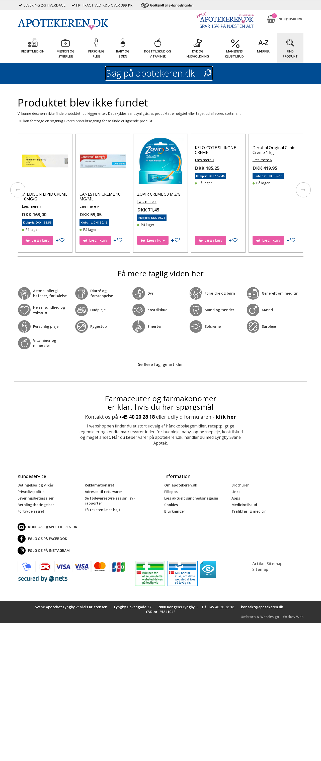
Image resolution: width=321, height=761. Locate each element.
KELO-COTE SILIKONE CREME (215, 150)
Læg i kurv (37, 240)
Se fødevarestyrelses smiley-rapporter (110, 501)
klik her (226, 416)
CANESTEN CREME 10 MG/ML (99, 196)
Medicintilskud (244, 504)
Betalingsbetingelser (36, 504)
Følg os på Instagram (44, 551)
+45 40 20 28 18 (137, 416)
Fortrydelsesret (31, 511)
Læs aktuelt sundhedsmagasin (191, 498)
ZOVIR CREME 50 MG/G (159, 194)
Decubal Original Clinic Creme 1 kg (274, 150)
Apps (235, 498)
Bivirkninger (174, 511)
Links (235, 491)
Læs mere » (31, 206)
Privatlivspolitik (31, 491)
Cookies (171, 504)
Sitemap (260, 569)
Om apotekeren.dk (180, 485)
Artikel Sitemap (267, 563)
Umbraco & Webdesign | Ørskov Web (272, 616)
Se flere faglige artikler (160, 364)
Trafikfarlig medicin (249, 511)
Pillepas (171, 491)
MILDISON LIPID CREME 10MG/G (44, 196)
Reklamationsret (99, 485)
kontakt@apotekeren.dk (47, 527)
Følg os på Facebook (42, 539)
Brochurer (240, 485)
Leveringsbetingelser (36, 498)
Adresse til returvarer (103, 491)
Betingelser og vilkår (35, 485)
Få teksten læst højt (102, 509)
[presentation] (17, 189)
